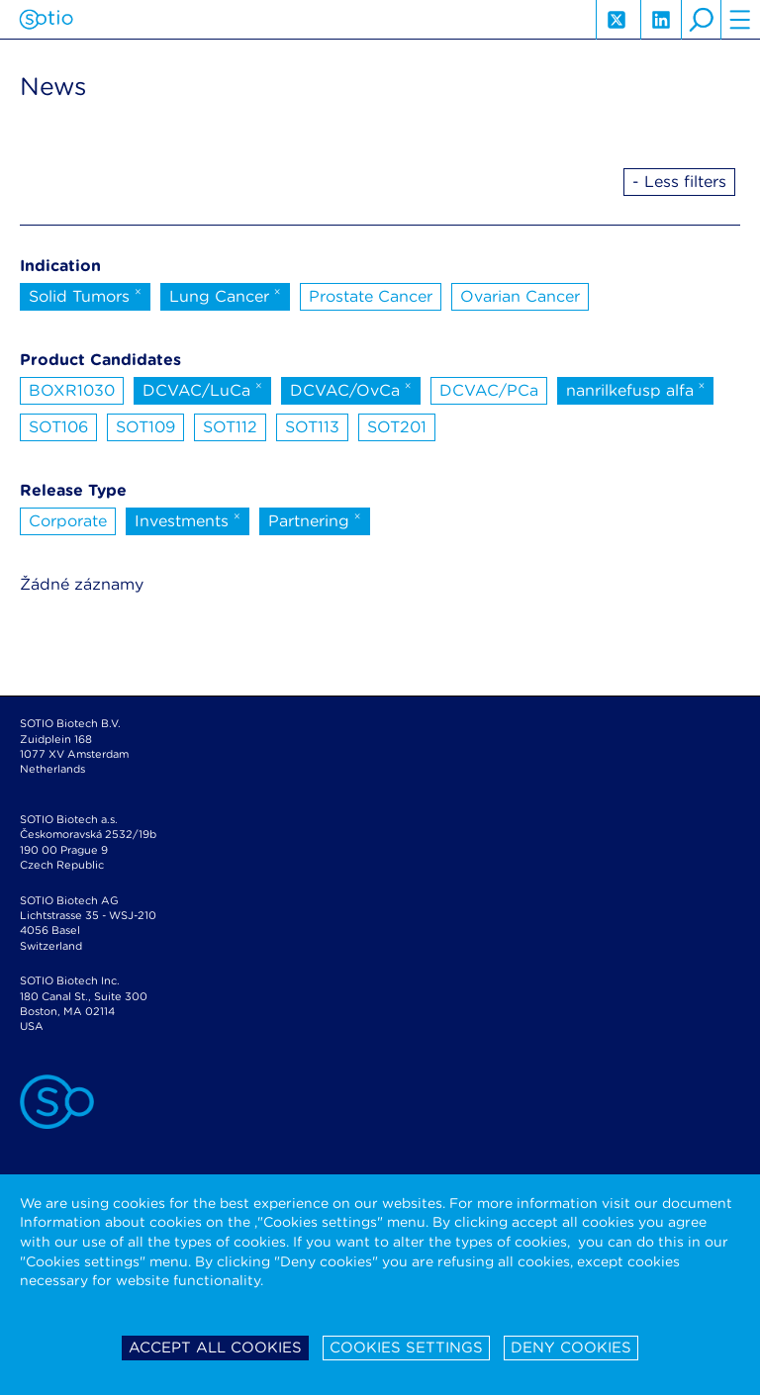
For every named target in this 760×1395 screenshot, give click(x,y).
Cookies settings (406, 1347)
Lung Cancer (225, 295)
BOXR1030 (72, 390)
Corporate (68, 521)
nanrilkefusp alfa (636, 389)
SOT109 (145, 427)
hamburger (740, 20)
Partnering (314, 519)
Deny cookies (571, 1347)
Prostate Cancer (370, 296)
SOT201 (397, 427)
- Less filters (679, 181)
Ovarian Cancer (520, 296)
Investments (187, 519)
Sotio (46, 20)
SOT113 (312, 427)
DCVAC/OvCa (351, 389)
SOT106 (58, 427)
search (700, 20)
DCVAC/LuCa (202, 389)
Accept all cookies (215, 1347)
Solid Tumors (85, 295)
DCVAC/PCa (488, 390)
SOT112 (230, 427)
